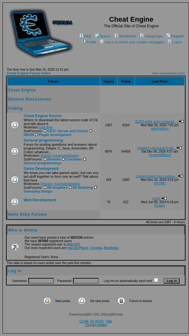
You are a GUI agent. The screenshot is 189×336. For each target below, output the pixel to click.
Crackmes (72, 159)
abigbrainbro (160, 128)
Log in (175, 42)
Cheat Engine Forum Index (28, 73)
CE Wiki (84, 321)
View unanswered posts (168, 73)
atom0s (45, 155)
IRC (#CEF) (96, 321)
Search (103, 36)
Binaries (52, 159)
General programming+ (55, 161)
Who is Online (22, 230)
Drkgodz (46, 184)
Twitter (108, 321)
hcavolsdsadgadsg (66, 155)
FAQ (85, 36)
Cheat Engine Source (43, 116)
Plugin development (53, 135)
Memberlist (125, 36)
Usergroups (151, 36)
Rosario (159, 205)
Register (175, 36)
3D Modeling (81, 187)
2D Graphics (55, 187)
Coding (15, 108)
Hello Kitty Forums (27, 214)
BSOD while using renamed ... (159, 121)
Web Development (40, 200)
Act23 (159, 198)
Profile (89, 42)
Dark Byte (46, 127)
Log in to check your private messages (132, 42)
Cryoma (96, 248)
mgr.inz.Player (78, 248)
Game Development (41, 168)
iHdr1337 (73, 244)
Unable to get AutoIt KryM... (159, 148)
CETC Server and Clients (65, 131)
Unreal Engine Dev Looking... (160, 176)
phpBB (87, 314)
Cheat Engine (22, 90)
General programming (43, 140)
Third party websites (95, 325)
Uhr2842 (160, 183)
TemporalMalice (160, 155)
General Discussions (29, 99)
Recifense (111, 248)
